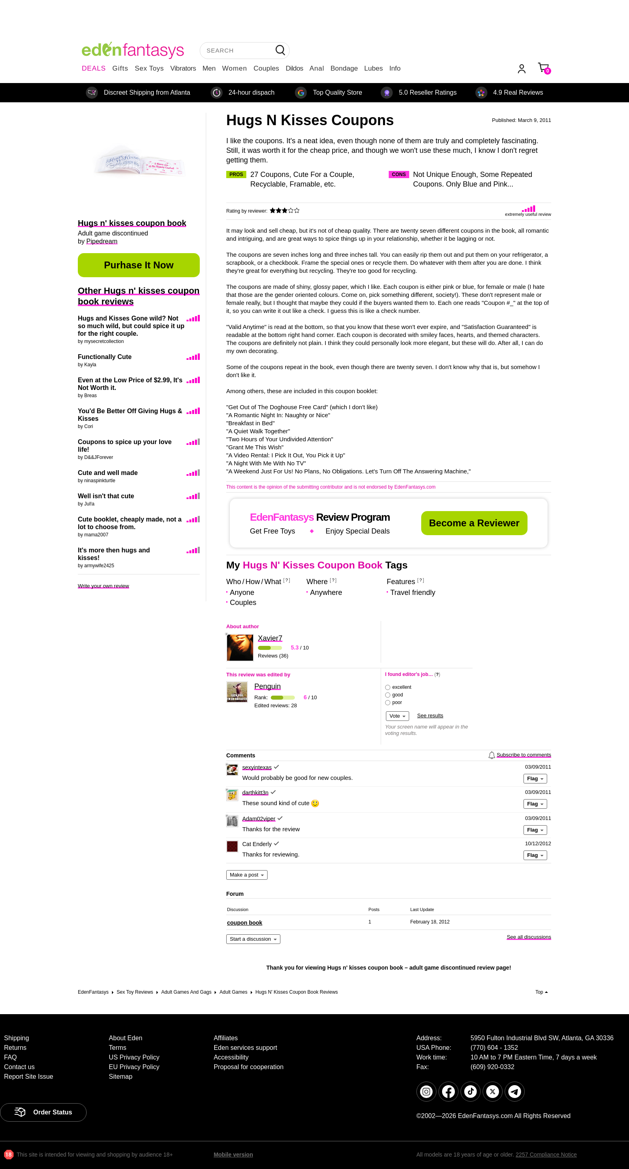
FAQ (10, 1057)
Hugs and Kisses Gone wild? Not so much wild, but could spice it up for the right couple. (131, 326)
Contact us (19, 1066)
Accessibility (231, 1057)
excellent (401, 687)
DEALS (94, 68)
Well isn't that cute (106, 496)
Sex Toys (149, 68)
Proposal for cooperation (249, 1066)
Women (234, 68)
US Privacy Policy (134, 1057)
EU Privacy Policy (134, 1066)
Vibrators (183, 68)
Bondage (344, 68)
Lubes (373, 68)
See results (430, 715)
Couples (266, 68)
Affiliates (226, 1038)
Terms (117, 1047)
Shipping (16, 1038)
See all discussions (529, 937)
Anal (317, 68)
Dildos (294, 68)
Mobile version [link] (233, 1154)
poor (397, 702)
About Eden (125, 1038)
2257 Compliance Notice (546, 1154)
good (397, 695)
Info (394, 68)
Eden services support (245, 1047)
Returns (15, 1047)
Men (209, 68)
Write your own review (103, 586)
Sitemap (120, 1076)
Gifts (120, 68)
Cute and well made (108, 472)
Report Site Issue (28, 1076)
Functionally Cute (105, 356)
